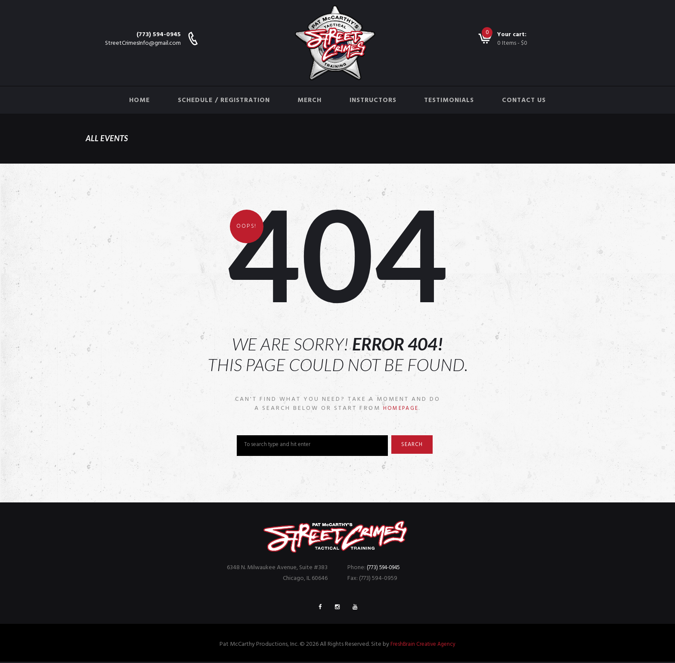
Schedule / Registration (224, 100)
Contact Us (524, 100)
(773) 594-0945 (158, 35)
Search (415, 446)
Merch (309, 100)
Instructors (373, 100)
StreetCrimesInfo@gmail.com (143, 43)
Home (139, 100)
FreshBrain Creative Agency (423, 646)
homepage (400, 408)
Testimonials (449, 100)
